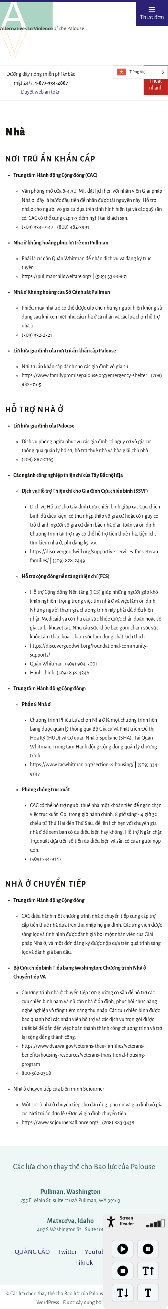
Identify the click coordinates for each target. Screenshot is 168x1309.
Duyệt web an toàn (40, 92)
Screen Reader (127, 1221)
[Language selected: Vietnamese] (140, 72)
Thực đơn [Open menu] (152, 13)
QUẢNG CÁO (32, 1251)
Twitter (67, 1251)
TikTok (84, 1262)
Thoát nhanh (158, 82)
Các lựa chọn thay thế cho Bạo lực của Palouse (84, 1167)
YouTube (96, 1251)
